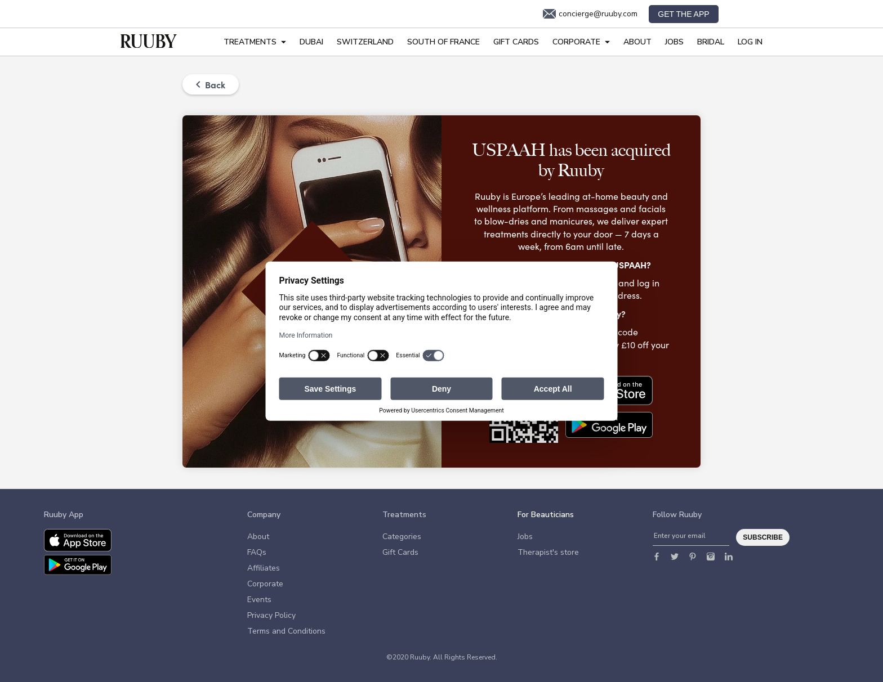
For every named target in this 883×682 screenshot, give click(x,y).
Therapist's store (548, 552)
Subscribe (763, 537)
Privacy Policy (271, 615)
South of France (443, 42)
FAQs (256, 552)
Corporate (581, 42)
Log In (750, 42)
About (637, 42)
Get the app (683, 14)
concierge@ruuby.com (590, 14)
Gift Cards (516, 42)
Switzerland (365, 42)
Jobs (674, 42)
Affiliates (263, 568)
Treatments (255, 42)
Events (259, 599)
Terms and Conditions (286, 631)
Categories (401, 536)
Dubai (311, 42)
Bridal (710, 42)
